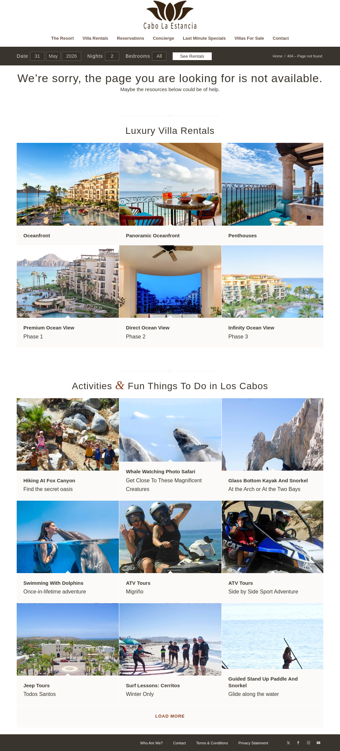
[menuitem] (62, 38)
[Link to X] (288, 743)
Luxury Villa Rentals (170, 131)
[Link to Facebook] (298, 743)
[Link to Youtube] (318, 743)
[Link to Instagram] (308, 743)
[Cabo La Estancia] (170, 15)
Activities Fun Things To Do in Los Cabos (170, 386)
